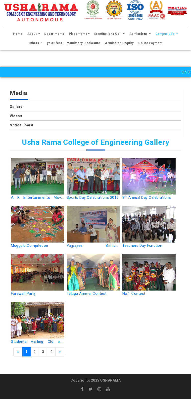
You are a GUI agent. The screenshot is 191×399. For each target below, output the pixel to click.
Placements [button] (78, 34)
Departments (54, 34)
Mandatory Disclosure (83, 43)
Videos (16, 116)
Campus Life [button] (165, 34)
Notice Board (21, 125)
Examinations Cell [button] (108, 34)
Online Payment (150, 43)
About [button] (32, 34)
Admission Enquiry (119, 43)
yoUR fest (54, 43)
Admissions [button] (139, 34)
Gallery (16, 107)
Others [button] (34, 43)
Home (18, 33)
